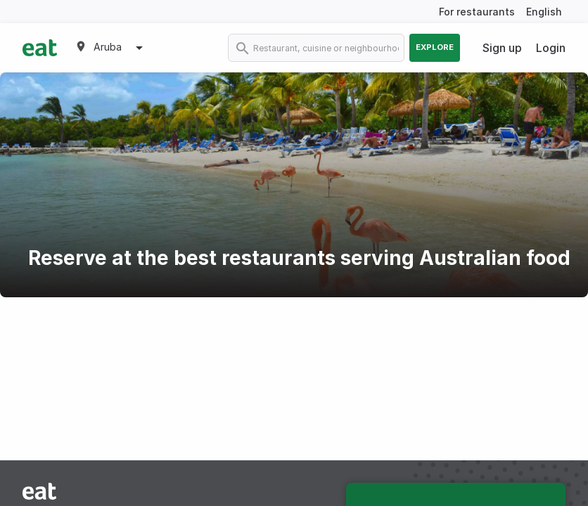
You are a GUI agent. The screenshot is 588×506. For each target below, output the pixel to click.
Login (550, 48)
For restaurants (477, 12)
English (544, 12)
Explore (435, 47)
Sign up (502, 48)
